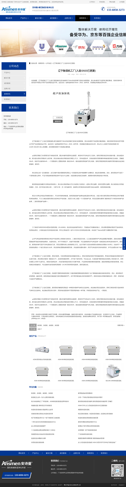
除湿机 (37, 141)
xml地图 (121, 2)
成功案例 (53, 18)
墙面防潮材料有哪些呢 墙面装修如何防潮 (91, 438)
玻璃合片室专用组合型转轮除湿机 (89, 426)
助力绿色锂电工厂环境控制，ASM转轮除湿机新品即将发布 (50, 401)
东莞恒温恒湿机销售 (37, 442)
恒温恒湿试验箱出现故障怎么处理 (42, 409)
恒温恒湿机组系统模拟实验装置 (88, 418)
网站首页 (9, 18)
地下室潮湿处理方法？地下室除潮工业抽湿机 (45, 418)
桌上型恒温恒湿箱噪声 (38, 426)
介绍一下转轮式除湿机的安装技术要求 (90, 397)
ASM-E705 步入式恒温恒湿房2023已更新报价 (92, 405)
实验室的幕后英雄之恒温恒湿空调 (42, 414)
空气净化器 (37, 239)
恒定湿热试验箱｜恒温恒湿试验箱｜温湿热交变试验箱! (95, 414)
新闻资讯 (82, 18)
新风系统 (83, 161)
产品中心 (23, 18)
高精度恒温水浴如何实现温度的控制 (42, 434)
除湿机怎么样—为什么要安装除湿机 (42, 397)
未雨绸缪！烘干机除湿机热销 (87, 430)
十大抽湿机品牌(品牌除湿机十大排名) (43, 430)
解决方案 (38, 18)
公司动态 (49, 63)
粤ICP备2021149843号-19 (72, 485)
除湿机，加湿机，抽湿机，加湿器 (48, 325)
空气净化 (85, 155)
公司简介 (92, 2)
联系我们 (97, 18)
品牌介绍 (68, 18)
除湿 (36, 256)
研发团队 (102, 2)
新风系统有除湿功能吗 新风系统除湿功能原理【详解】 (95, 401)
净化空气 (59, 198)
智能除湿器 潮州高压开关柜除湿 (41, 405)
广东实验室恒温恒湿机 (85, 434)
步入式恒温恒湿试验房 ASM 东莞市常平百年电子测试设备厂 (97, 442)
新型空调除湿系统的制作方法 (87, 422)
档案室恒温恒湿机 (84, 409)
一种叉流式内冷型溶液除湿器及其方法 (43, 422)
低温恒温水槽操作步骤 (38, 438)
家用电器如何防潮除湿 (85, 393)
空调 (37, 155)
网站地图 (112, 2)
